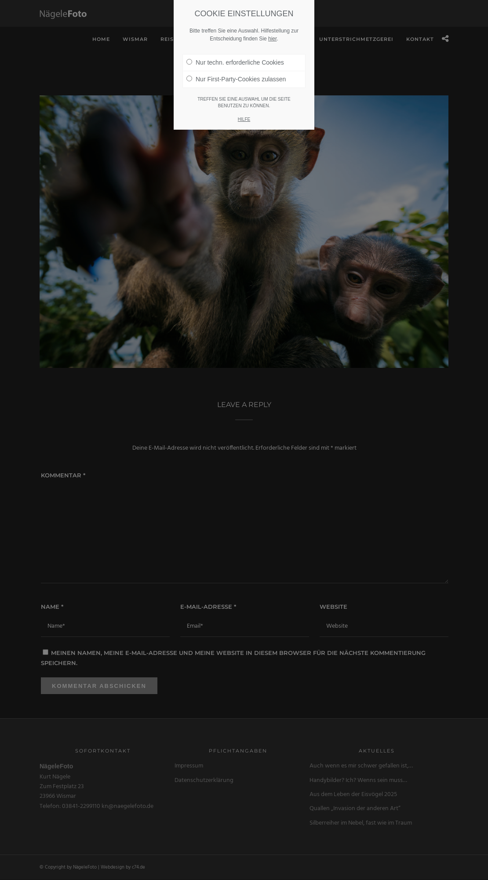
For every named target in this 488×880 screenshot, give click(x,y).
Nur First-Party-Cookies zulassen (236, 79)
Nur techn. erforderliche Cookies (235, 62)
